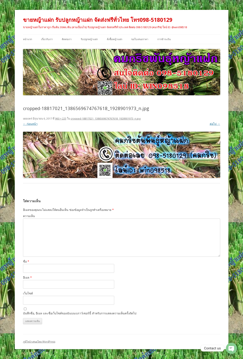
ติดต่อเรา (67, 39)
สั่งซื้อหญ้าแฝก (114, 39)
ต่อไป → (215, 124)
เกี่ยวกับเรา (47, 39)
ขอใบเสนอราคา (139, 39)
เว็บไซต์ (28, 293)
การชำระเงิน (164, 39)
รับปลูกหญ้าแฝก (89, 39)
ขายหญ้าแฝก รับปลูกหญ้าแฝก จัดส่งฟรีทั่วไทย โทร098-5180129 (97, 19)
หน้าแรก (27, 39)
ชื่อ (26, 261)
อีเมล (27, 277)
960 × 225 (60, 118)
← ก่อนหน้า (30, 124)
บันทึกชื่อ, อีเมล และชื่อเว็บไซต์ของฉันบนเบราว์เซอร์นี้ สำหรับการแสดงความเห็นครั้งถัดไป (79, 313)
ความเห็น (29, 216)
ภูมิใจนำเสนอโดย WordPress (39, 341)
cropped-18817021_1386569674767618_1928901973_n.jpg (106, 118)
